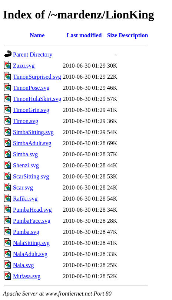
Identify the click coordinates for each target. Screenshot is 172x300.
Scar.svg (23, 187)
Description (133, 35)
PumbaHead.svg (32, 210)
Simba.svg (25, 154)
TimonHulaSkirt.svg (37, 99)
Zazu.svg (23, 65)
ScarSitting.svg (31, 176)
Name (37, 35)
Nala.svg (23, 265)
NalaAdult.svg (30, 254)
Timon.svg (25, 121)
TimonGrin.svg (31, 110)
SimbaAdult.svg (32, 143)
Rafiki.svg (25, 198)
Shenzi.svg (26, 165)
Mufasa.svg (26, 276)
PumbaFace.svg (31, 221)
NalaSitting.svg (31, 243)
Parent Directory (32, 54)
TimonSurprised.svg (37, 77)
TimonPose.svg (31, 88)
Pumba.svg (26, 232)
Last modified (84, 35)
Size (112, 35)
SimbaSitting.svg (33, 132)
